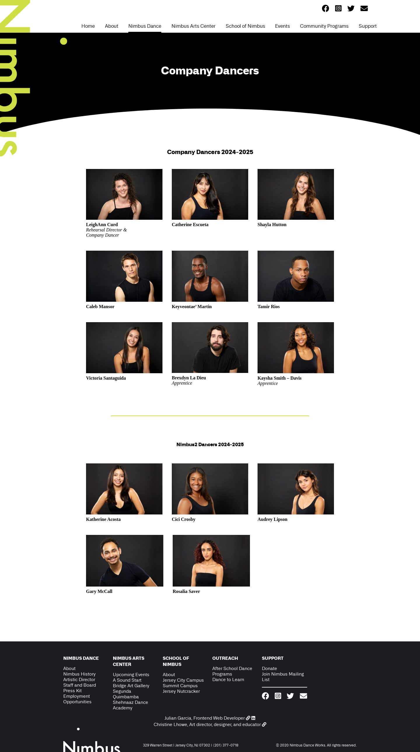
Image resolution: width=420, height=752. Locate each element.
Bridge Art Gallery (131, 685)
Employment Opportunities (77, 698)
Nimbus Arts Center (194, 26)
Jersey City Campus (183, 680)
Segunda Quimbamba (126, 693)
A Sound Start (127, 680)
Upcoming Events (131, 674)
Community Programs (324, 26)
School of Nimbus (245, 26)
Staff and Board (79, 685)
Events (282, 26)
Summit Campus (180, 685)
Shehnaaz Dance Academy (130, 705)
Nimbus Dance (144, 26)
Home (88, 26)
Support (368, 26)
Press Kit (72, 690)
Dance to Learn (228, 679)
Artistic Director (79, 679)
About (111, 26)
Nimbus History (79, 674)
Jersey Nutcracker (181, 691)
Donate (269, 668)
